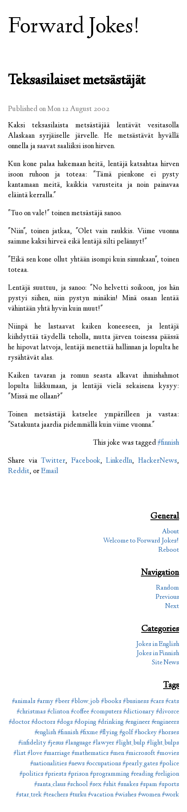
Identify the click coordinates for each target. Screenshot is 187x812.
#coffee (80, 712)
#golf (126, 732)
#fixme (89, 732)
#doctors (43, 722)
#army (45, 701)
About (170, 532)
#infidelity (32, 743)
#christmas (31, 712)
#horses (168, 732)
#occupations (103, 763)
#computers (106, 712)
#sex (95, 784)
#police (169, 763)
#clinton (58, 712)
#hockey (145, 732)
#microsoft (140, 753)
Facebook (85, 461)
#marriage (57, 753)
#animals (23, 701)
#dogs (65, 722)
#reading (142, 774)
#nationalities (48, 763)
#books (111, 701)
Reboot (168, 550)
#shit (109, 784)
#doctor (19, 722)
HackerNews (157, 461)
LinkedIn (119, 461)
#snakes (128, 784)
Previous (167, 597)
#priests (55, 774)
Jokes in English (157, 644)
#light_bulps (163, 743)
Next (172, 606)
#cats (172, 701)
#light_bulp (130, 743)
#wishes (125, 795)
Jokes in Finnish (157, 653)
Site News (165, 662)
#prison (78, 774)
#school (77, 784)
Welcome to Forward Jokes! (141, 541)
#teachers (55, 795)
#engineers (165, 722)
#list (20, 753)
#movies (168, 753)
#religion (167, 774)
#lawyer (103, 743)
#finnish (168, 443)
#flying (108, 732)
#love (34, 753)
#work (170, 795)
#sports (169, 784)
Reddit (18, 471)
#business (136, 701)
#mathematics (90, 753)
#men (117, 753)
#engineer (137, 722)
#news (76, 763)
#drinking (111, 722)
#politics (31, 774)
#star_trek (29, 795)
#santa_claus (50, 784)
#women (149, 795)
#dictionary (138, 712)
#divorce (167, 712)
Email (49, 471)
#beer (62, 701)
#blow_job (85, 701)
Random (167, 588)
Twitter (53, 461)
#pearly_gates (140, 763)
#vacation (100, 795)
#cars (157, 701)
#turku (78, 795)
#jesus (56, 743)
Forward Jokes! (74, 27)
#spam (148, 784)
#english (45, 732)
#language (78, 743)
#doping (85, 722)
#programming (109, 774)
